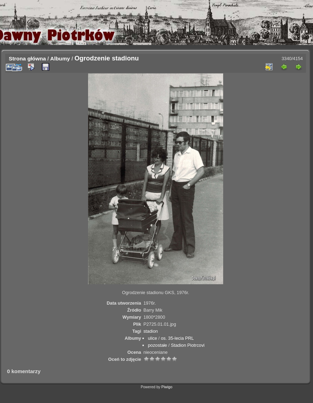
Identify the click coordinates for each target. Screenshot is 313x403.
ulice (152, 338)
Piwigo (166, 387)
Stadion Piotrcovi (188, 345)
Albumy (60, 58)
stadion (151, 331)
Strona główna (27, 58)
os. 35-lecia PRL (177, 338)
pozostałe (157, 345)
